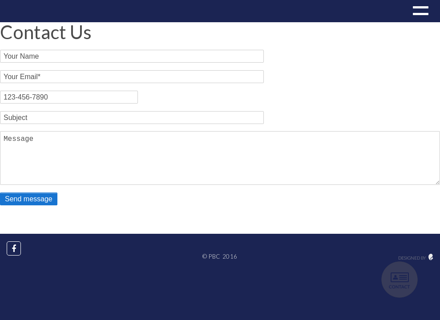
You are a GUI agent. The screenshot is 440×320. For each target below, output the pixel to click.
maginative (430, 257)
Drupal (37, 11)
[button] (419, 12)
